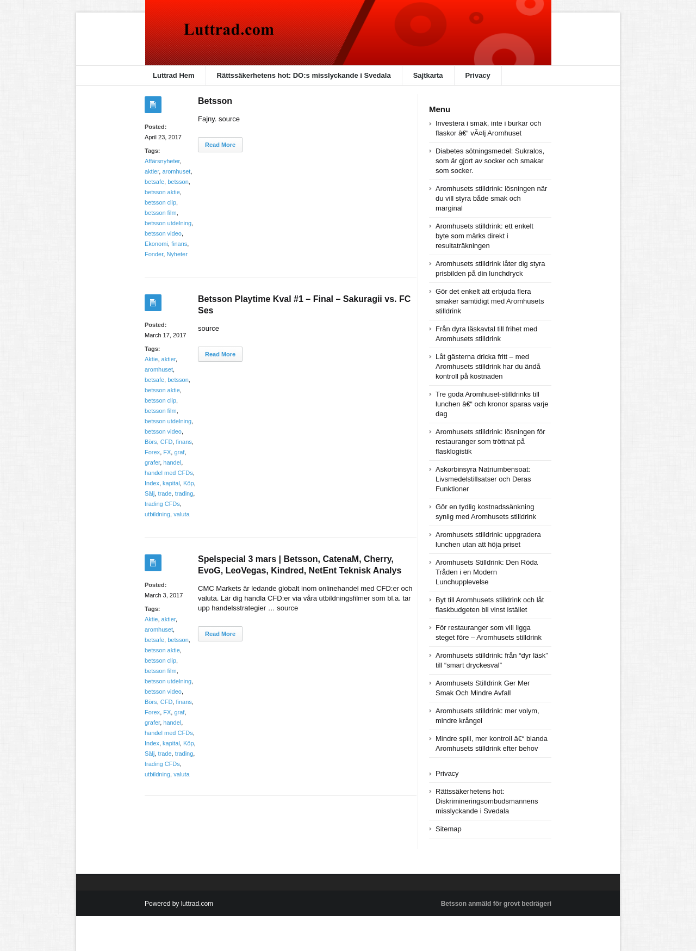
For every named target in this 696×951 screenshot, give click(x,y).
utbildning (157, 514)
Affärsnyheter (162, 161)
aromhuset (176, 171)
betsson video (163, 233)
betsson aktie (162, 192)
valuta (181, 514)
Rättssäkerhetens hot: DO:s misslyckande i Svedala (304, 75)
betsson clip (160, 202)
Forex (152, 452)
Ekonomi (156, 243)
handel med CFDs (169, 473)
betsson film (161, 212)
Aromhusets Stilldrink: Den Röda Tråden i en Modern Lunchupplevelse (487, 572)
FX (167, 452)
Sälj (149, 493)
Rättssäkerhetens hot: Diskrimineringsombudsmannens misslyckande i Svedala (487, 801)
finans (179, 243)
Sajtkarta (428, 75)
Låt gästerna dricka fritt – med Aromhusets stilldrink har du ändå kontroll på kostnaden (488, 366)
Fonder (154, 254)
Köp (188, 483)
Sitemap (449, 829)
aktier (152, 171)
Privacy (477, 75)
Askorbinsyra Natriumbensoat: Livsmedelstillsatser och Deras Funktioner (483, 479)
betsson (178, 181)
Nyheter (177, 254)
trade (164, 493)
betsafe (154, 181)
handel (172, 462)
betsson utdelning (168, 223)
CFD (166, 442)
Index (152, 483)
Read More (220, 144)
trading (184, 493)
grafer (152, 462)
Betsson (215, 101)
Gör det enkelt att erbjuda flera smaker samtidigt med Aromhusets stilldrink (490, 301)
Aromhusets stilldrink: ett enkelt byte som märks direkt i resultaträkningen (484, 236)
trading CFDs (162, 504)
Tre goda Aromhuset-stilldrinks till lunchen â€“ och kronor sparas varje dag (492, 404)
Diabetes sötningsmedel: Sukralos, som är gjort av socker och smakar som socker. (490, 161)
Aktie (151, 359)
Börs (151, 442)
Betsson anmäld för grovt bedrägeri (496, 903)
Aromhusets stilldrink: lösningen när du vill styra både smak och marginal (491, 198)
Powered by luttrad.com (179, 903)
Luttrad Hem (174, 75)
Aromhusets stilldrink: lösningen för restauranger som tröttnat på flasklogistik (490, 441)
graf (179, 452)
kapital (171, 483)
